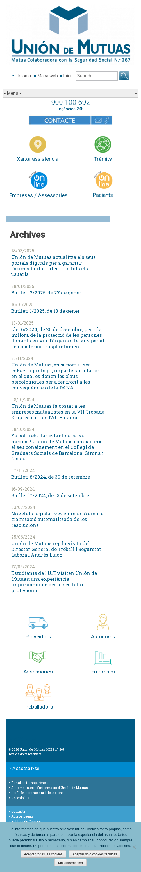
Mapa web (47, 76)
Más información (70, 863)
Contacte (18, 811)
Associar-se (26, 768)
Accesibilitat (21, 797)
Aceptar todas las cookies (43, 854)
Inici (67, 76)
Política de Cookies (26, 821)
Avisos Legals (22, 816)
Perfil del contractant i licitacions (37, 792)
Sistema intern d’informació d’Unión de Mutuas (49, 787)
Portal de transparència (30, 782)
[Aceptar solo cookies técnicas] (134, 847)
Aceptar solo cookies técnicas (94, 854)
